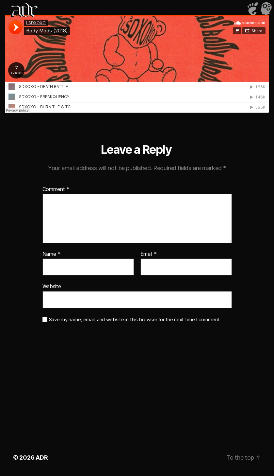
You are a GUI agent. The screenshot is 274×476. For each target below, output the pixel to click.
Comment (56, 189)
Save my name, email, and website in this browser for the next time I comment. (135, 320)
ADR (42, 457)
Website (51, 286)
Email (148, 254)
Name (51, 254)
